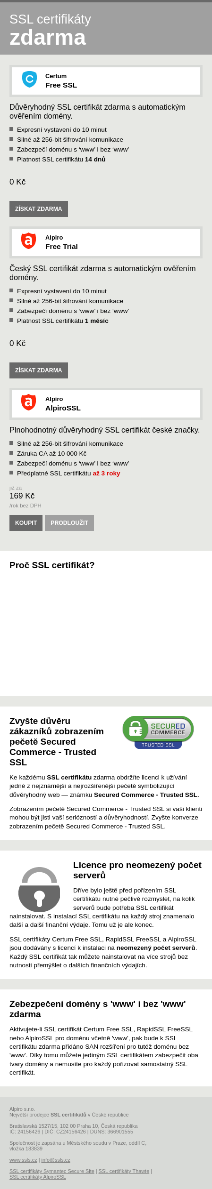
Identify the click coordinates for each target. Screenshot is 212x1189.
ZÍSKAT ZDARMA (38, 209)
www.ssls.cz (23, 1160)
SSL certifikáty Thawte (124, 1171)
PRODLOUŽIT (69, 523)
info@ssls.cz (55, 1160)
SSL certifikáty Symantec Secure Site (51, 1171)
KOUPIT (26, 523)
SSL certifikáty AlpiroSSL (37, 1177)
